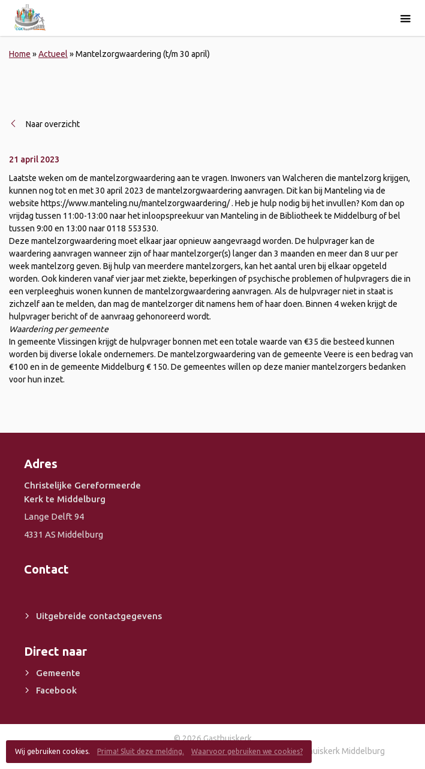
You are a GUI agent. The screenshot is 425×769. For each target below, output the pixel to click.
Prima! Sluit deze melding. (140, 751)
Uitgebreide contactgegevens (99, 616)
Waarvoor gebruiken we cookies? (247, 751)
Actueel (53, 54)
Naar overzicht (53, 124)
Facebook (56, 690)
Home (20, 54)
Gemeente (58, 673)
